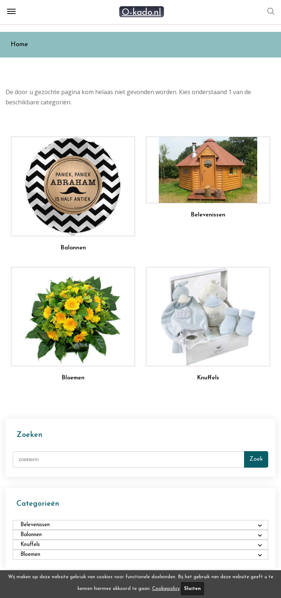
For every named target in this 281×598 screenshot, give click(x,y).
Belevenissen (208, 215)
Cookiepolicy (166, 588)
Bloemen (73, 378)
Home (19, 44)
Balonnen (73, 248)
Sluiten (192, 588)
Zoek (256, 459)
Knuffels (208, 378)
